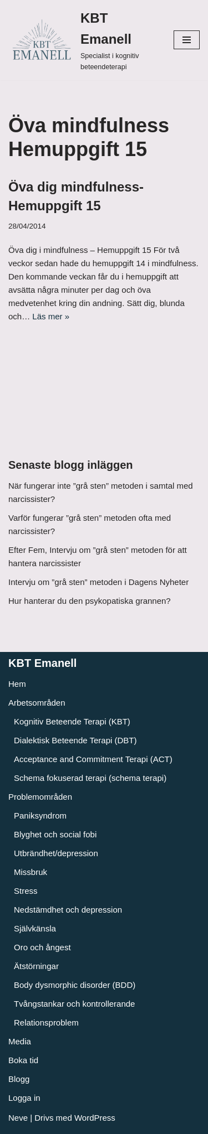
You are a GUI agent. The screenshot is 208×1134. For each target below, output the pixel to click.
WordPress (94, 1117)
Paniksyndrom (40, 815)
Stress (26, 890)
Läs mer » (50, 316)
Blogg (18, 1079)
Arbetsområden (36, 702)
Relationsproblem (46, 1022)
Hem (17, 683)
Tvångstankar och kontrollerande (74, 1003)
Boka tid (23, 1060)
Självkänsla (35, 928)
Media (19, 1041)
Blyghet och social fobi (55, 834)
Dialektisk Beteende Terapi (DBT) (75, 740)
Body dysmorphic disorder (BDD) (74, 985)
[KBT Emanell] (82, 40)
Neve (18, 1117)
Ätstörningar (36, 966)
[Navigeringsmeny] (187, 39)
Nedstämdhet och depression (68, 909)
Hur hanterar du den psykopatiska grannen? (89, 600)
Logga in (24, 1097)
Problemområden (40, 796)
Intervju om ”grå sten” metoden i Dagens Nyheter (98, 582)
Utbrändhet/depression (56, 853)
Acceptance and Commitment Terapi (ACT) (93, 759)
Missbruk (30, 872)
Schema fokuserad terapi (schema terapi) (90, 778)
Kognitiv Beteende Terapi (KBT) (72, 721)
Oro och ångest (42, 947)
